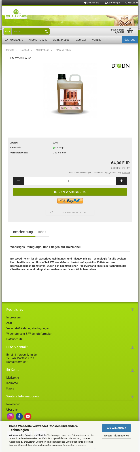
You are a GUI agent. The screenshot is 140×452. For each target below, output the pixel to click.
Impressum (13, 317)
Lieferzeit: (15, 147)
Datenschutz (14, 339)
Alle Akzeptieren (116, 428)
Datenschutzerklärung (74, 445)
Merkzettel (13, 377)
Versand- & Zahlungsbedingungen (28, 328)
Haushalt (80, 39)
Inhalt (42, 232)
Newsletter (13, 404)
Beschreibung (23, 232)
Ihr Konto (12, 383)
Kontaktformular (16, 362)
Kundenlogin (112, 2)
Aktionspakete (14, 39)
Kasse (10, 388)
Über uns (129, 39)
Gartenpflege (60, 39)
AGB (9, 323)
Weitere (96, 39)
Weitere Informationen (116, 435)
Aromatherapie (38, 39)
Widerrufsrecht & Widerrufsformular (29, 333)
